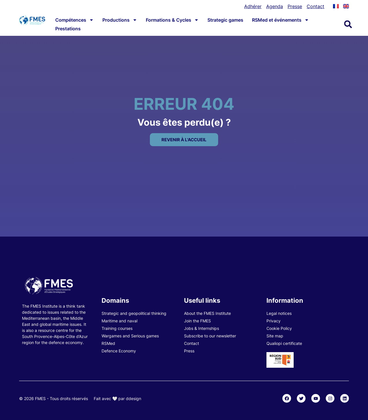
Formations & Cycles (172, 20)
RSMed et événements (280, 20)
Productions (119, 20)
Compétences (74, 20)
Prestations (68, 28)
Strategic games (225, 20)
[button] (348, 24)
